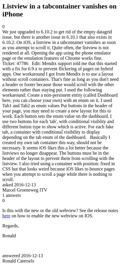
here (6, 215)
